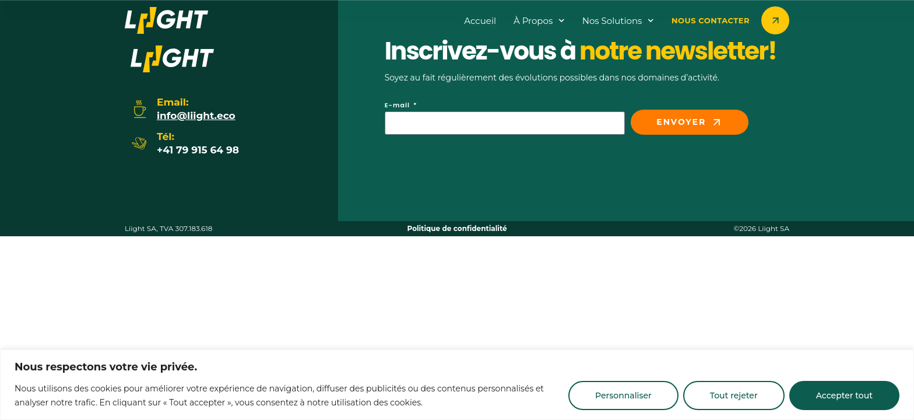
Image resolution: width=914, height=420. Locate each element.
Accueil (480, 20)
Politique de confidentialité (457, 228)
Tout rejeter (734, 395)
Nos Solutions (618, 20)
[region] (457, 384)
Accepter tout (844, 395)
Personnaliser (623, 395)
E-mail (398, 106)
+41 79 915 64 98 (198, 150)
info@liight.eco (196, 115)
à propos (539, 20)
